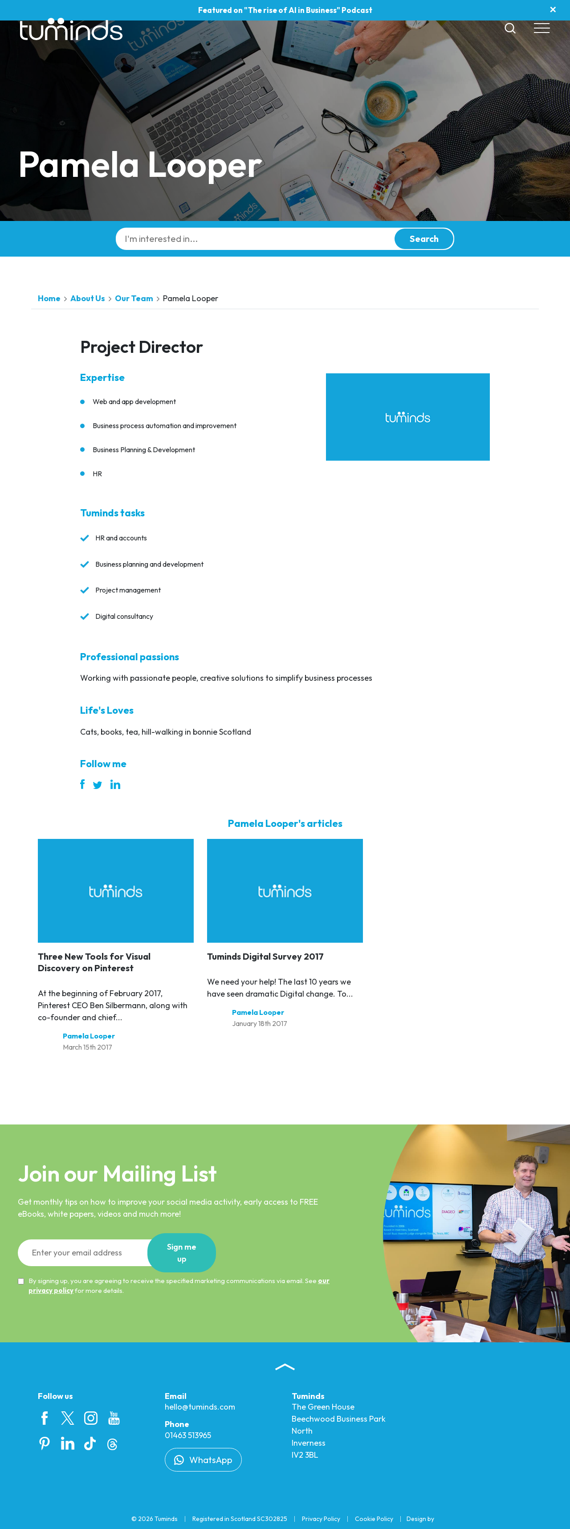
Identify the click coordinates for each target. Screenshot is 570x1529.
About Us (87, 298)
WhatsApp (203, 1459)
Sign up (181, 1253)
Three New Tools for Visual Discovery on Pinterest (94, 962)
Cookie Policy (374, 1519)
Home (49, 298)
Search (424, 238)
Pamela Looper (89, 1035)
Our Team (134, 298)
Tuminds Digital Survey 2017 (265, 956)
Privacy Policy (321, 1519)
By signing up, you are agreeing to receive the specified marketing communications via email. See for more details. (174, 1285)
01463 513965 (188, 1435)
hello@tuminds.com (200, 1407)
